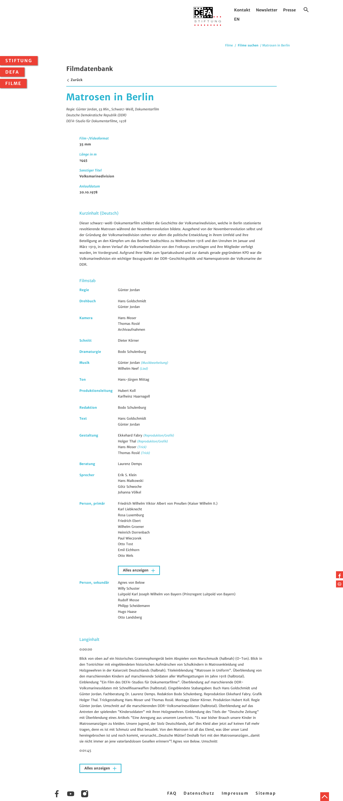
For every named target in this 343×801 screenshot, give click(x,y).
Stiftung (18, 61)
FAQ (172, 793)
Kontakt (242, 9)
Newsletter (266, 9)
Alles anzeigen (136, 570)
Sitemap (266, 793)
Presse (289, 9)
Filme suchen (248, 45)
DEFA (12, 72)
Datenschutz (199, 793)
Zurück (74, 80)
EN (237, 19)
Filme (13, 83)
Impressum (235, 793)
